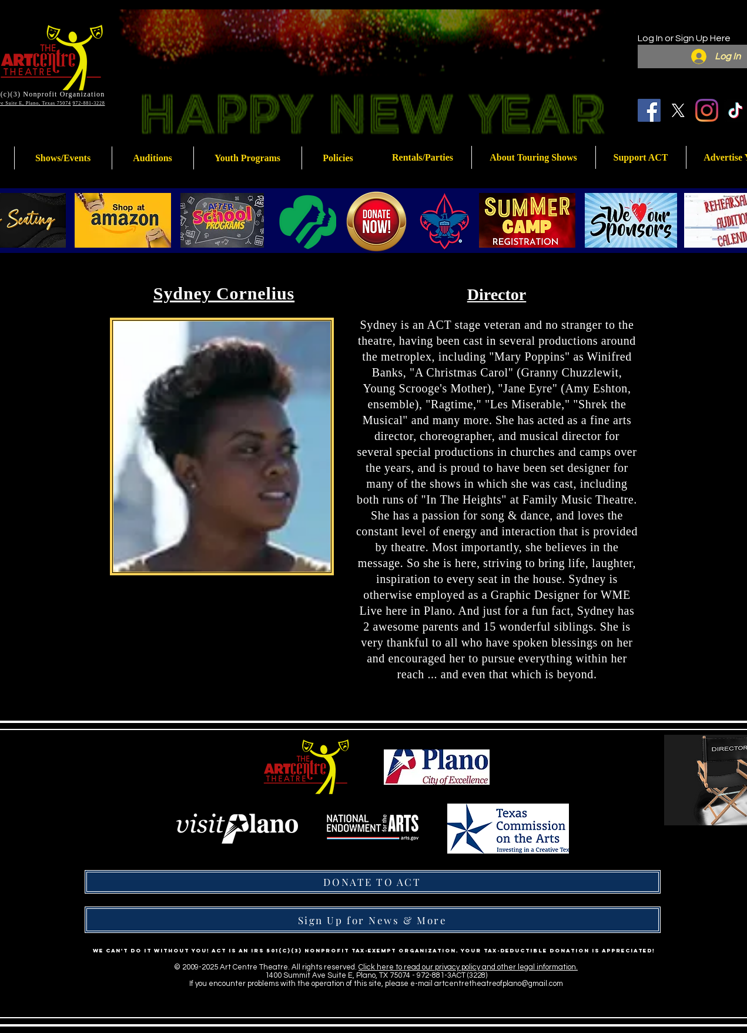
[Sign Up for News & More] (373, 920)
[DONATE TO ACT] (373, 882)
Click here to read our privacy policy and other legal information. (468, 967)
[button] (248, 157)
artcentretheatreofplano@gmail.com (498, 983)
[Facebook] (649, 110)
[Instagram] (706, 110)
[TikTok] (735, 110)
